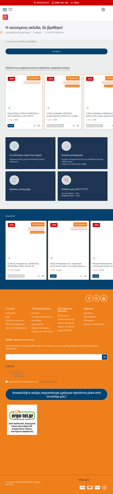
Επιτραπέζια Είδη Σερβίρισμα (18, 32)
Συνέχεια (56, 51)
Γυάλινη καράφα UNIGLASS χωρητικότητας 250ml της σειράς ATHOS (62, 114)
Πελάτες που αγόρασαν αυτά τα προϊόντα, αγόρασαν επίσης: (37, 67)
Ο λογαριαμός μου (41, 308)
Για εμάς (10, 308)
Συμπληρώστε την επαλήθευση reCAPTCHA (16, 374)
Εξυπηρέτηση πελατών (65, 309)
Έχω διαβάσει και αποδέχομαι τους (31, 381)
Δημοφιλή (10, 216)
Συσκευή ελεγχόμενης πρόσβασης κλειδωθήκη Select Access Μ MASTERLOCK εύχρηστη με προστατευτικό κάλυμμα (23, 264)
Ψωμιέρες (37, 32)
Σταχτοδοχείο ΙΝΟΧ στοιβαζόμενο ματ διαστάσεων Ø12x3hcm (23, 114)
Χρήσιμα (88, 308)
